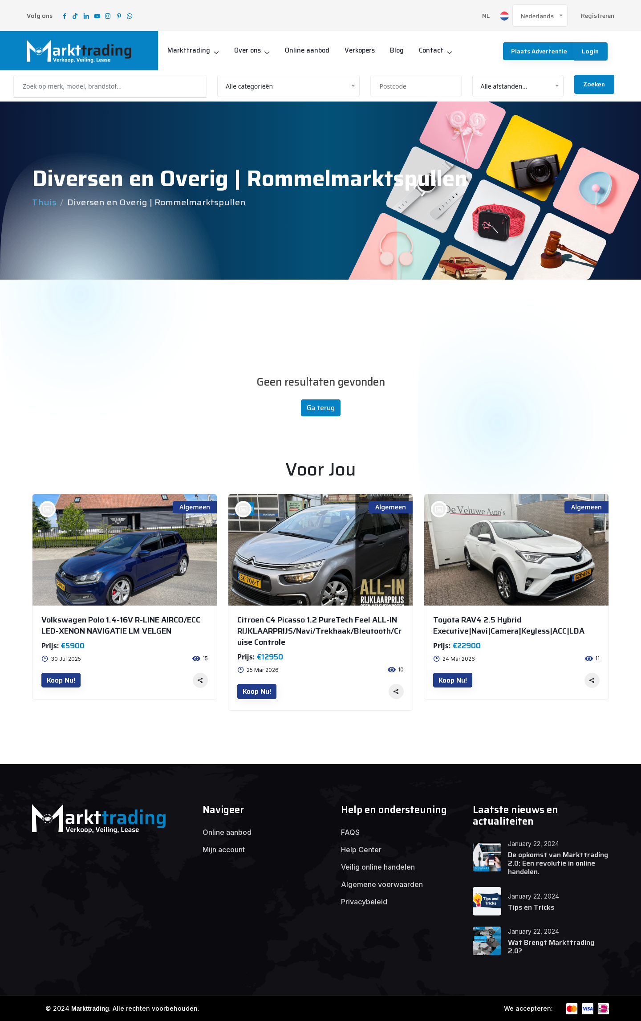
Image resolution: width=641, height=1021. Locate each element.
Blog (402, 50)
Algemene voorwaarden (382, 884)
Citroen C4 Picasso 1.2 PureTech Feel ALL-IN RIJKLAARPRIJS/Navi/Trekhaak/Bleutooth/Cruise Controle (319, 631)
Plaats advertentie (537, 51)
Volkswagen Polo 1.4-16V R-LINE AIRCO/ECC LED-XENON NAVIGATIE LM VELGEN (120, 625)
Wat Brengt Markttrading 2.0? (551, 946)
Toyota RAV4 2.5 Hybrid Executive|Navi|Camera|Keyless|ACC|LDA (508, 625)
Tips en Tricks (531, 907)
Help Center (361, 849)
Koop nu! (61, 680)
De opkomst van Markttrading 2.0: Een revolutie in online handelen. (558, 863)
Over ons (248, 50)
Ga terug (321, 407)
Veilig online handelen (378, 866)
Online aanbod (309, 50)
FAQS (350, 832)
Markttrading (188, 50)
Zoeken (594, 84)
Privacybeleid (364, 901)
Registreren (597, 15)
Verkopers (364, 50)
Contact (436, 50)
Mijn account (224, 849)
